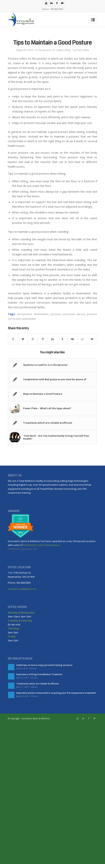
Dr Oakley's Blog (61, 50)
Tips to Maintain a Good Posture (52, 43)
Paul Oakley (83, 50)
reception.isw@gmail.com (22, 588)
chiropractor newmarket (32, 314)
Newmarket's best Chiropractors (41, 545)
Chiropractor (45, 50)
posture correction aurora (68, 314)
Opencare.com (29, 549)
